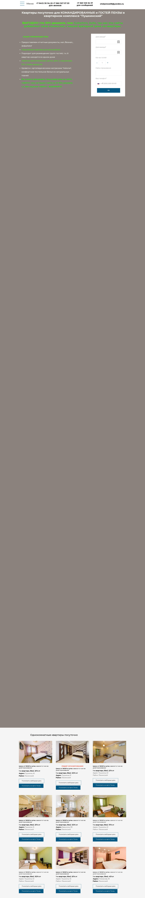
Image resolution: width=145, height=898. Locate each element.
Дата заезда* (100, 37)
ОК (109, 90)
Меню (30, 3)
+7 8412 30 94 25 (44, 3)
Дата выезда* (101, 47)
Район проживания (103, 68)
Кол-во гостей (101, 58)
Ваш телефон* (101, 78)
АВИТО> (26, 83)
